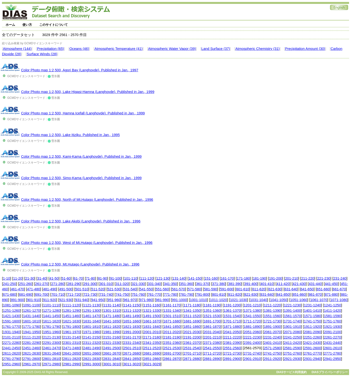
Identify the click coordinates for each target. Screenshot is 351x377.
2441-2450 (11, 348)
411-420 (283, 284)
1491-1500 (151, 316)
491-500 (65, 289)
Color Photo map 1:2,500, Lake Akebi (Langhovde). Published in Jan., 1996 (80, 221)
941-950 (98, 300)
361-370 (202, 284)
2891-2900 (232, 359)
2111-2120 (31, 337)
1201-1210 (252, 305)
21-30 (29, 278)
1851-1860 (192, 327)
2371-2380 (212, 343)
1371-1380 (252, 311)
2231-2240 (272, 337)
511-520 (98, 289)
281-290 (73, 284)
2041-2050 (232, 332)
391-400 (250, 284)
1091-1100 (31, 305)
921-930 (65, 300)
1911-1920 (312, 327)
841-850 (283, 294)
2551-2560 (232, 348)
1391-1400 (292, 311)
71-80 (90, 278)
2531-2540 (192, 348)
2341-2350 (151, 343)
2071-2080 (292, 332)
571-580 (194, 289)
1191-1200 (232, 305)
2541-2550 (212, 348)
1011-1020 (218, 300)
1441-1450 (51, 316)
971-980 (146, 300)
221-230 (323, 278)
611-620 (258, 289)
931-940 (81, 300)
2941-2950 (332, 359)
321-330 (138, 284)
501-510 (81, 289)
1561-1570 (292, 316)
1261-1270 (31, 311)
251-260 (25, 284)
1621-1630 (71, 321)
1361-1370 (232, 311)
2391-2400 (252, 343)
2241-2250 (292, 337)
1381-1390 (272, 311)
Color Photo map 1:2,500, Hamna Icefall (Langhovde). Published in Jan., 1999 (83, 113)
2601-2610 (332, 348)
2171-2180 (151, 337)
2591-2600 (312, 348)
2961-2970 (31, 364)
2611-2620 (11, 353)
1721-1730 (272, 321)
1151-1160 (151, 305)
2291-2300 (51, 343)
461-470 (17, 289)
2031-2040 (212, 332)
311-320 (122, 284)
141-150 (195, 278)
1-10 (6, 278)
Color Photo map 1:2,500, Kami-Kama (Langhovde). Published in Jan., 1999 (81, 156)
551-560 (162, 289)
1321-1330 (151, 311)
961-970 (130, 300)
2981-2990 (71, 364)
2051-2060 (252, 332)
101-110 (130, 278)
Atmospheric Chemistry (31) (257, 49)
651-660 (323, 289)
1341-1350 (192, 311)
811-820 (234, 294)
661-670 (339, 289)
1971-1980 (91, 332)
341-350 (170, 284)
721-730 (90, 294)
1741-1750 (312, 321)
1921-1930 (332, 327)
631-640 (291, 289)
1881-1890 (252, 327)
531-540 (130, 289)
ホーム (10, 25)
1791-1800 (71, 327)
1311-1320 (131, 311)
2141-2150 (91, 337)
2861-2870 (172, 359)
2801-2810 (51, 359)
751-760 (138, 294)
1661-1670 (151, 321)
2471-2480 (71, 348)
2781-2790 (11, 359)
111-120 (146, 278)
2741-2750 (272, 353)
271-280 (57, 284)
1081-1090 (11, 305)
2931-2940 (312, 359)
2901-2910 (252, 359)
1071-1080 (338, 300)
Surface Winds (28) (42, 54)
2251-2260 (312, 337)
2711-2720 (212, 353)
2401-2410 (272, 343)
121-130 (162, 278)
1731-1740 (292, 321)
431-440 (315, 284)
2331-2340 (131, 343)
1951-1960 (51, 332)
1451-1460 (71, 316)
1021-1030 (238, 300)
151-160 (211, 278)
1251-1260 (11, 311)
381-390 (234, 284)
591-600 (226, 289)
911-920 (49, 300)
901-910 (33, 300)
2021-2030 (192, 332)
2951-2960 (11, 364)
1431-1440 (31, 316)
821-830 (250, 294)
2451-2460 (31, 348)
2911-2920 (272, 359)
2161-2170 (131, 337)
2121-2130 (51, 337)
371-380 (218, 284)
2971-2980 (51, 364)
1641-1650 (111, 321)
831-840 (266, 294)
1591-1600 (11, 321)
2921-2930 (292, 359)
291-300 (90, 284)
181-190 (259, 278)
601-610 (242, 289)
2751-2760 (292, 353)
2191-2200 (192, 337)
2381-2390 (232, 343)
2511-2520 (151, 348)
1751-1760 (332, 321)
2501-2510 (131, 348)
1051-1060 (298, 300)
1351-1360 (212, 311)
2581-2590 (292, 348)
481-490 (49, 289)
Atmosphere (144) (17, 49)
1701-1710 (232, 321)
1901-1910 (292, 327)
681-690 (25, 294)
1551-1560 (272, 316)
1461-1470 (91, 316)
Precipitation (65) (50, 49)
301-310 (106, 284)
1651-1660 (131, 321)
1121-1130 (91, 305)
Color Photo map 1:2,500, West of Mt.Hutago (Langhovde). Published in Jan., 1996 (86, 243)
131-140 (178, 278)
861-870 (315, 294)
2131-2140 (71, 337)
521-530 (114, 289)
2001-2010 (151, 332)
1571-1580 (312, 316)
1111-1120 (71, 305)
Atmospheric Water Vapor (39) (172, 49)
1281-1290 (71, 311)
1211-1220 (272, 305)
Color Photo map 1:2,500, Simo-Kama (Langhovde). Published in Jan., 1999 (81, 178)
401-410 (266, 284)
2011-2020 (172, 332)
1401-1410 (312, 311)
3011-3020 (131, 364)
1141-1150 (131, 305)
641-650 (307, 289)
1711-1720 (252, 321)
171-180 (243, 278)
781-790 (186, 294)
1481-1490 (131, 316)
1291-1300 (91, 311)
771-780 (170, 294)
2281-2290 (31, 343)
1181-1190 (212, 305)
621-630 (275, 289)
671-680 (9, 294)
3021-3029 (151, 364)
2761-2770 (312, 353)
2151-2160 (111, 337)
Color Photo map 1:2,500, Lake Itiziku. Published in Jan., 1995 (70, 135)
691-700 (41, 294)
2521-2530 (172, 348)
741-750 (122, 294)
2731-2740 (252, 353)
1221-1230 (292, 305)
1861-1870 (212, 327)
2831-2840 (111, 359)
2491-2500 (111, 348)
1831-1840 (151, 327)
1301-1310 (111, 311)
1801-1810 (91, 327)
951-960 (114, 300)
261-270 (41, 284)
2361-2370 (192, 343)
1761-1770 (11, 327)
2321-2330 (111, 343)
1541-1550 (252, 316)
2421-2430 (312, 343)
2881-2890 (212, 359)
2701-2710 (192, 353)
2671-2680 (131, 353)
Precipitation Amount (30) (305, 49)
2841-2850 (131, 359)
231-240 (339, 278)
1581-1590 (332, 316)
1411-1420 (332, 311)
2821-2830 (91, 359)
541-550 (146, 289)
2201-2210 (212, 337)
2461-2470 (51, 348)
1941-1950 (31, 332)
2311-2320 (91, 343)
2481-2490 (91, 348)
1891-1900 (272, 327)
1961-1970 (71, 332)
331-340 (154, 284)
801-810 (218, 294)
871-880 (331, 294)
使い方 (27, 25)
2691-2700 (172, 353)
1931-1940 (11, 332)
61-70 (78, 278)
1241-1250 (332, 305)
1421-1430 (11, 316)
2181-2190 (172, 337)
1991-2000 (131, 332)
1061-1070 (318, 300)
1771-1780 (31, 327)
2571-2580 (272, 348)
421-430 (299, 284)
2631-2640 (51, 353)
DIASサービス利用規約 (291, 372)
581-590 (210, 289)
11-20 (17, 278)
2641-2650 (71, 353)
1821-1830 (131, 327)
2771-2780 (332, 353)
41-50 (54, 278)
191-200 (275, 278)
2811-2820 (71, 359)
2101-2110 (11, 337)
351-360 (186, 284)
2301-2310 (71, 343)
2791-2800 (31, 359)
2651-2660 (91, 353)
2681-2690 (151, 353)
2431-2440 (332, 343)
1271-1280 (51, 311)
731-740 (106, 294)
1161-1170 (172, 305)
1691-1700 (212, 321)
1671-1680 (172, 321)
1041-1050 (278, 300)
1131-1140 (111, 305)
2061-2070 (272, 332)
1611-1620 (51, 321)
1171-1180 (192, 305)
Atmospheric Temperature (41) (119, 49)
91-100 (115, 278)
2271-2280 (11, 343)
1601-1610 (31, 321)
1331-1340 (172, 311)
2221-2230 (252, 337)
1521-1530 (212, 316)
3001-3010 (111, 364)
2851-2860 (151, 359)
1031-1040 (258, 300)
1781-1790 (51, 327)
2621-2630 (31, 353)
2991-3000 (91, 364)
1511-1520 (192, 316)
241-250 (9, 284)
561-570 (178, 289)
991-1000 (179, 300)
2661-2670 (111, 353)
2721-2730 (232, 353)
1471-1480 (111, 316)
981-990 (162, 300)
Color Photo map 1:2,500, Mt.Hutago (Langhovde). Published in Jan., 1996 (80, 264)
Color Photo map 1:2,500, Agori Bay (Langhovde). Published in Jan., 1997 (79, 70)
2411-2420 (292, 343)
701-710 (57, 294)
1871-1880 (232, 327)
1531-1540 (232, 316)
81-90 (102, 278)
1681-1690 (192, 321)
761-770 (154, 294)
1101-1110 (51, 305)
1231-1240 (312, 305)
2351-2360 (172, 343)
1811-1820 (111, 327)
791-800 (202, 294)
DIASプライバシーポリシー (330, 372)
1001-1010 (198, 300)
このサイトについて (53, 25)
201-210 (291, 278)
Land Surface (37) (215, 49)
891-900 (17, 300)
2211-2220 (232, 337)
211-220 (307, 278)
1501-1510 (172, 316)
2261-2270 (332, 337)
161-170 (227, 278)
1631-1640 (91, 321)
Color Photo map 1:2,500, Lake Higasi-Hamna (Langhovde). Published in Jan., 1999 (87, 92)
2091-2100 (332, 332)
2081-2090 (312, 332)
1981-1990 (111, 332)
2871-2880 (192, 359)
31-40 (42, 278)
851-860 (299, 294)
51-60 (66, 278)
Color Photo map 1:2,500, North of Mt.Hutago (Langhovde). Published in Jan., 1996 (87, 200)
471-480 (33, 289)
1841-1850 (172, 327)
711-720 (73, 294)
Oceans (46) (79, 49)
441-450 (331, 284)
